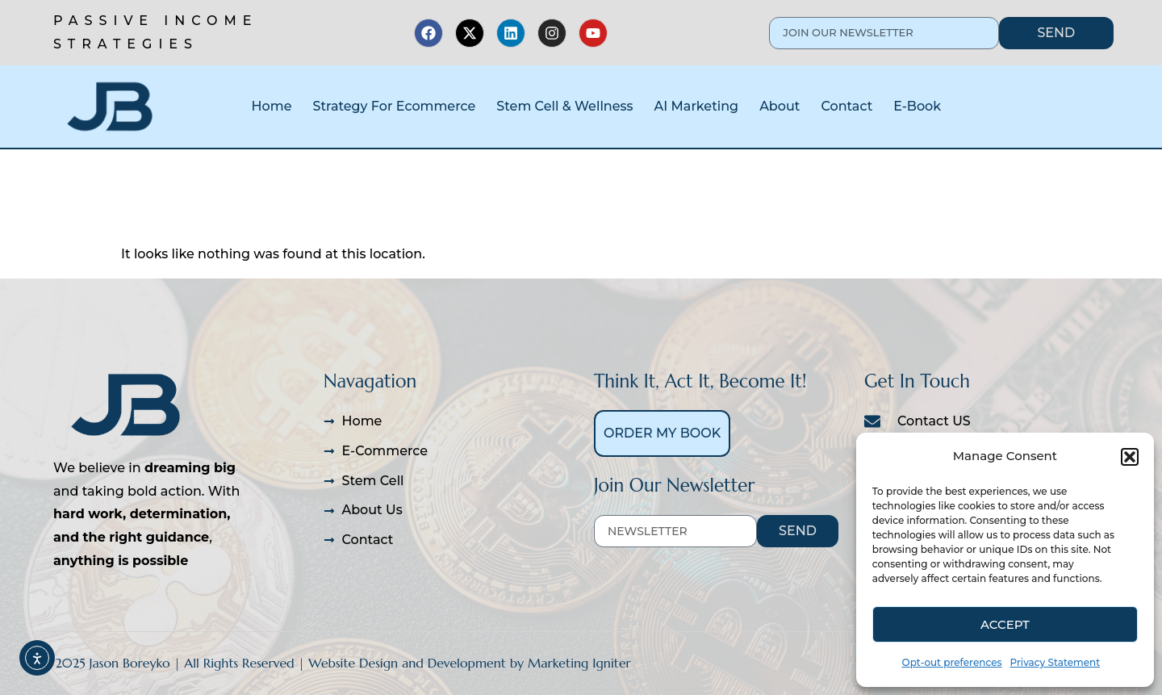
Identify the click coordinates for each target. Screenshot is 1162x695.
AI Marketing (696, 106)
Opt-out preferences (952, 662)
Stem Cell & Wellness (564, 106)
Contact (846, 106)
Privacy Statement (1055, 662)
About (779, 106)
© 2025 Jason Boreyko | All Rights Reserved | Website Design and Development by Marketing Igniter (335, 663)
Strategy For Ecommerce (393, 106)
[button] (1130, 457)
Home (272, 106)
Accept (1005, 624)
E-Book (917, 106)
